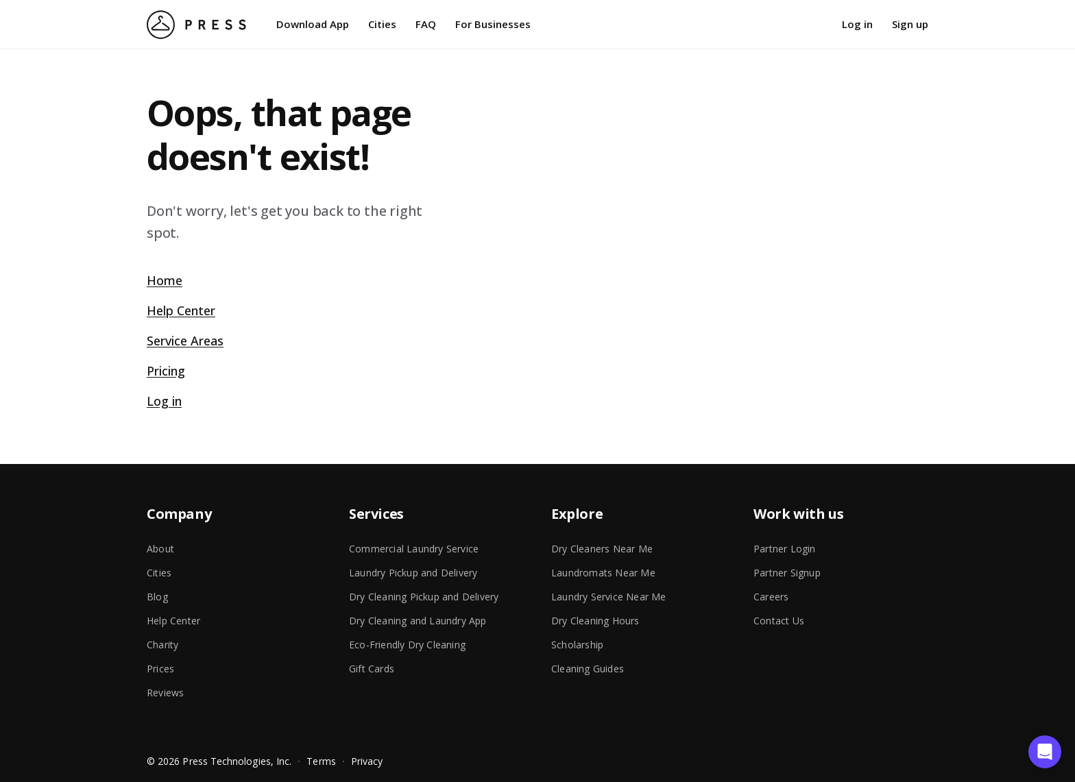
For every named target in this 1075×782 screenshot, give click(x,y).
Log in (857, 24)
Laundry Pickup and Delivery (413, 572)
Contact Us (778, 620)
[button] (1044, 751)
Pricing (166, 371)
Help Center (181, 310)
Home (164, 280)
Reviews (165, 692)
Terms (320, 761)
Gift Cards (371, 668)
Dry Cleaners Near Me (602, 548)
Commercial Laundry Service (414, 548)
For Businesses (493, 24)
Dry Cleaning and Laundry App (418, 620)
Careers (770, 596)
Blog (157, 596)
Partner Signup (787, 572)
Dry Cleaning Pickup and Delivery (423, 596)
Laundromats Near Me (603, 572)
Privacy (367, 761)
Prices (160, 668)
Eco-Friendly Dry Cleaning (407, 644)
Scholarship (577, 644)
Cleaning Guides (587, 668)
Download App (312, 24)
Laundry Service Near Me (608, 596)
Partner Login (784, 548)
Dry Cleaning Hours (595, 620)
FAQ (425, 24)
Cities (382, 24)
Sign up (910, 24)
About (160, 548)
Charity (162, 644)
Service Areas (185, 340)
